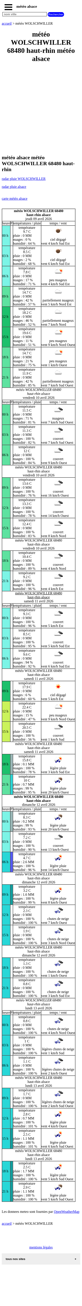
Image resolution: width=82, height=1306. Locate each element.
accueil (7, 23)
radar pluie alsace (14, 187)
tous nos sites (15, 1259)
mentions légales (41, 1247)
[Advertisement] (41, 109)
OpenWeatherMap (66, 1212)
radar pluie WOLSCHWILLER (24, 179)
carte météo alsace (14, 198)
